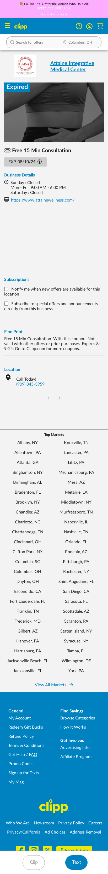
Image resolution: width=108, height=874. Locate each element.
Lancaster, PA (76, 453)
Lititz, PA (76, 462)
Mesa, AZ (76, 482)
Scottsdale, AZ (76, 611)
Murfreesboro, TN (76, 512)
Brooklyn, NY (27, 502)
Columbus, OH (27, 572)
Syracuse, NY (76, 641)
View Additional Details (54, 14)
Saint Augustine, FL (76, 582)
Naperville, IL (76, 522)
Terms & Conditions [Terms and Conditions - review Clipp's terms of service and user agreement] (26, 745)
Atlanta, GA (28, 462)
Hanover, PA (27, 641)
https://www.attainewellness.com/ (42, 200)
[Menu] (7, 26)
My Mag (16, 782)
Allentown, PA (27, 453)
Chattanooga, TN (27, 532)
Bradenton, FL (28, 492)
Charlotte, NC (27, 522)
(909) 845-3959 (30, 384)
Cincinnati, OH (27, 542)
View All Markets (54, 685)
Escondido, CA (27, 591)
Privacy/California (23, 832)
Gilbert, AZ (28, 631)
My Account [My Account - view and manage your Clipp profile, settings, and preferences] (19, 718)
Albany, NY (27, 443)
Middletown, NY (76, 502)
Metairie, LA (76, 492)
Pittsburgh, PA (76, 562)
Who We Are (18, 823)
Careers (95, 823)
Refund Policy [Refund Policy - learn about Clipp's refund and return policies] (21, 736)
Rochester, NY (76, 572)
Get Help (16, 755)
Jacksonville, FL (27, 671)
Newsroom (44, 823)
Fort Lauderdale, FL (27, 601)
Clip (34, 862)
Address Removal (85, 832)
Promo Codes (20, 764)
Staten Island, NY (76, 631)
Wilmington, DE (76, 661)
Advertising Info (75, 748)
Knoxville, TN (76, 443)
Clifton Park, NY (27, 552)
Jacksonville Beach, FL (27, 661)
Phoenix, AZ (76, 552)
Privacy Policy (71, 823)
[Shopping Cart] (100, 26)
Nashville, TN (76, 532)
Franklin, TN (28, 611)
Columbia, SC (27, 562)
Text (76, 862)
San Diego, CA (76, 591)
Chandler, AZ (28, 512)
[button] (89, 26)
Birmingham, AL (27, 482)
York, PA (76, 671)
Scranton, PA (76, 621)
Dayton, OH (28, 582)
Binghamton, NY (28, 472)
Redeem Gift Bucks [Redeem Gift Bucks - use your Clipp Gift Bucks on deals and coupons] (25, 727)
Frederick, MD (27, 621)
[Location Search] (80, 43)
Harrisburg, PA (27, 651)
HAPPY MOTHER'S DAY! (54, 7)
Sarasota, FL (76, 601)
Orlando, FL (76, 542)
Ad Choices (55, 832)
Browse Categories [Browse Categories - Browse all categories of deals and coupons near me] (77, 718)
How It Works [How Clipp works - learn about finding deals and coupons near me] (73, 727)
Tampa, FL (76, 651)
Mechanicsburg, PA (76, 472)
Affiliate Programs (76, 757)
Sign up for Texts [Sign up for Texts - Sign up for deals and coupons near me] (23, 773)
